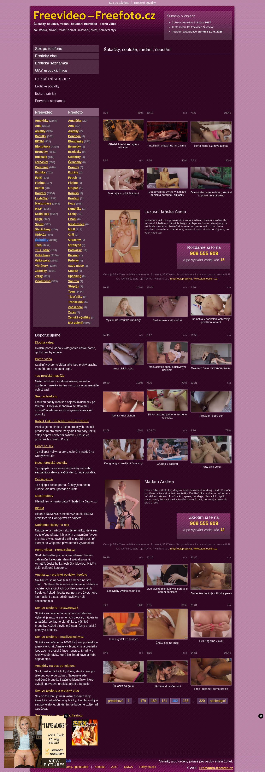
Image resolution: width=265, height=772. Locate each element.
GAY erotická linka (51, 70)
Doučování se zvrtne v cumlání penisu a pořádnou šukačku (167, 193)
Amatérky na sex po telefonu (55, 665)
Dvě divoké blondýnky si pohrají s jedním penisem (167, 590)
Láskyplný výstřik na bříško (123, 590)
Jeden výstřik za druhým (123, 639)
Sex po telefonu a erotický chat (57, 690)
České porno (44, 479)
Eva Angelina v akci (211, 641)
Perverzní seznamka (50, 101)
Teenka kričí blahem (123, 415)
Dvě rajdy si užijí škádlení (123, 193)
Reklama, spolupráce (74, 766)
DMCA (128, 766)
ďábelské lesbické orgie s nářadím (123, 146)
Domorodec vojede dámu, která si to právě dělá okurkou (211, 194)
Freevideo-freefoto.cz (216, 768)
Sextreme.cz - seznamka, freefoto (58, 715)
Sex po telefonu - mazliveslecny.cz (59, 636)
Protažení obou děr (211, 415)
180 (154, 701)
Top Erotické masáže (49, 375)
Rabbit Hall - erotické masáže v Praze (62, 421)
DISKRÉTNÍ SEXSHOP (52, 79)
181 (164, 701)
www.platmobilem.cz (206, 278)
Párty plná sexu (211, 466)
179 (143, 701)
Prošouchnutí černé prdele (211, 688)
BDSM (39, 508)
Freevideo (43, 112)
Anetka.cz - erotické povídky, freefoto (61, 574)
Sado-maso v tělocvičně (167, 320)
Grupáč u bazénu (167, 463)
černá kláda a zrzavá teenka (211, 145)
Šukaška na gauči (123, 685)
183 (185, 701)
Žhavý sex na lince (167, 642)
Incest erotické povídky (51, 462)
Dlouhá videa (44, 342)
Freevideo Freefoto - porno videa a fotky (94, 15)
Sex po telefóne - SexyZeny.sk (56, 607)
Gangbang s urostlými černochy (123, 463)
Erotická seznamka (51, 63)
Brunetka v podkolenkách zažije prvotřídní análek (211, 320)
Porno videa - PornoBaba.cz (55, 549)
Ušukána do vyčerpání (167, 686)
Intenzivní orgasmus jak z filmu (167, 145)
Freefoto (75, 112)
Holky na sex (44, 446)
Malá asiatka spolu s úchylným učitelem (167, 368)
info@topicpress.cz (181, 278)
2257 (114, 766)
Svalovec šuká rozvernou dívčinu (211, 368)
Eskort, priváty (45, 93)
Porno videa (43, 359)
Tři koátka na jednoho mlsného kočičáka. (167, 416)
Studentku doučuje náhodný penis (211, 593)
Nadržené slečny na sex (52, 524)
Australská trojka (123, 368)
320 (202, 701)
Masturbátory (44, 495)
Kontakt (100, 766)
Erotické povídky (145, 2)
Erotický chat (46, 56)
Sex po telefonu (119, 2)
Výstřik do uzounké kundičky (123, 320)
